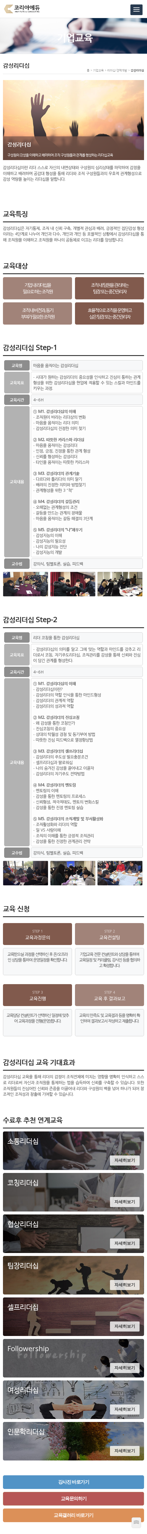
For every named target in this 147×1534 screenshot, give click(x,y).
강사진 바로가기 (73, 1481)
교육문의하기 (74, 1498)
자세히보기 (124, 1160)
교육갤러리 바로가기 (73, 1515)
